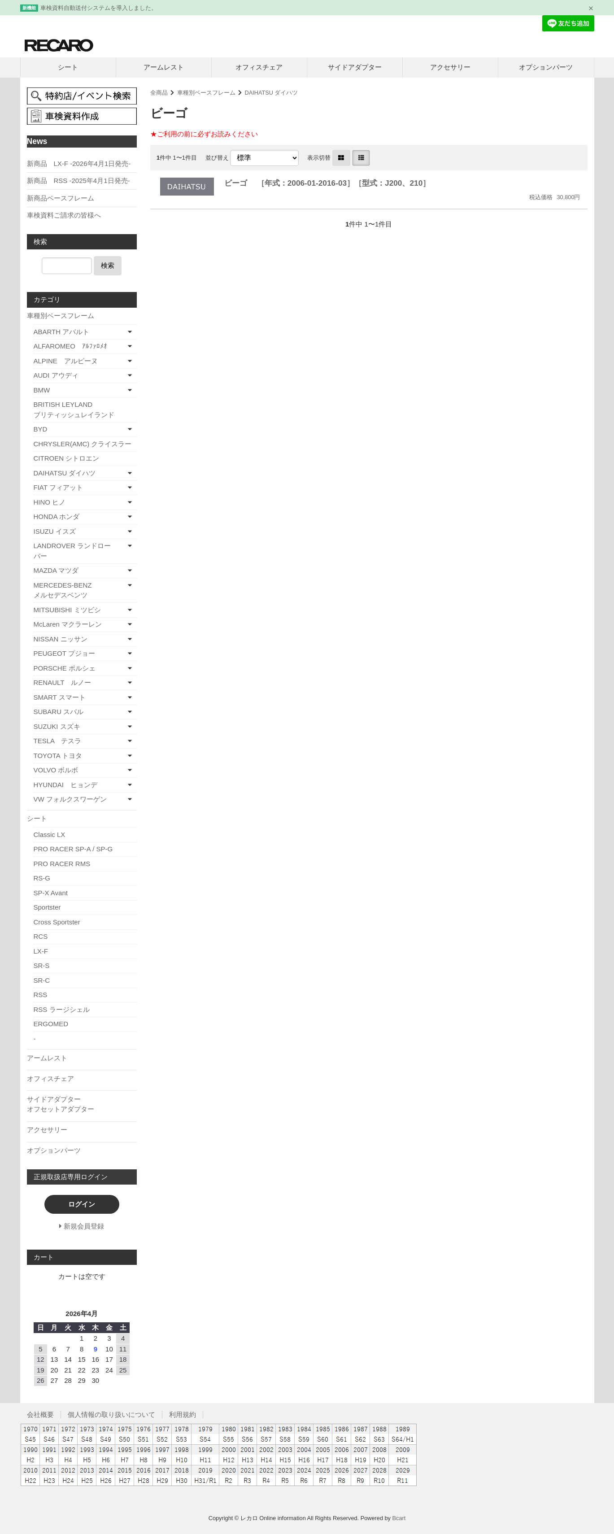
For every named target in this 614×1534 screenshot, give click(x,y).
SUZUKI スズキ (57, 726)
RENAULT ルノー (62, 682)
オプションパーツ (546, 67)
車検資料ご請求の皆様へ (64, 215)
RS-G (42, 878)
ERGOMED (51, 1024)
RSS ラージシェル (62, 1009)
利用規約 (182, 1414)
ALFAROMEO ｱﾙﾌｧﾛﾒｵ (70, 346)
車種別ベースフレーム (206, 92)
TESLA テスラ (58, 741)
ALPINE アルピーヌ (66, 361)
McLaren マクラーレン (68, 624)
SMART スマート (60, 697)
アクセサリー (450, 67)
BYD (41, 429)
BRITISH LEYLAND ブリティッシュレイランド (85, 409)
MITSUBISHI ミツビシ (67, 610)
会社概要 (40, 1414)
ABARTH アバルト (62, 332)
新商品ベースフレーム (60, 198)
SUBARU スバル (59, 711)
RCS (41, 936)
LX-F (41, 951)
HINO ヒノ (50, 502)
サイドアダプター (355, 67)
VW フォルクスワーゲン (70, 799)
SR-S (42, 965)
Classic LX (49, 834)
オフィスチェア (259, 67)
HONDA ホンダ (57, 516)
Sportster (47, 907)
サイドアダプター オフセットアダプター (81, 1104)
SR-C (42, 980)
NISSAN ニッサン (60, 639)
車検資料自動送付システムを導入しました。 (98, 7)
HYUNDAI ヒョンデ (66, 785)
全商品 (159, 92)
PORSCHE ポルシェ (65, 668)
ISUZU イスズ (55, 531)
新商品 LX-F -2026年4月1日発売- (79, 163)
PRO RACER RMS (62, 863)
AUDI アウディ (56, 375)
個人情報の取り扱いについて (111, 1414)
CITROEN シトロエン (67, 458)
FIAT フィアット (58, 487)
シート (68, 67)
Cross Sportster (57, 922)
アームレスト (164, 67)
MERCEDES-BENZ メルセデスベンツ (77, 590)
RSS (41, 994)
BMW (42, 390)
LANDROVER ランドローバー (72, 551)
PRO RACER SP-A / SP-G (73, 849)
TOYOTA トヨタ (58, 755)
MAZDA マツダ (56, 570)
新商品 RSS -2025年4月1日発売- (78, 180)
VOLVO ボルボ (56, 770)
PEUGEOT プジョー (64, 653)
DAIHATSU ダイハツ (271, 92)
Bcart (399, 1518)
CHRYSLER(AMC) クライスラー (83, 444)
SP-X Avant (51, 893)
